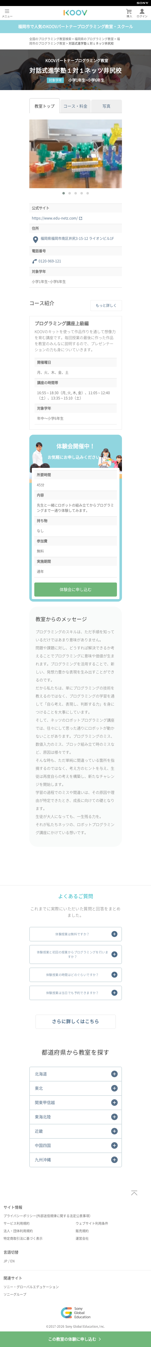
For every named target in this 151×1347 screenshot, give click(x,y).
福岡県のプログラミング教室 (94, 38)
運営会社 (82, 1238)
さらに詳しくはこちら (75, 1021)
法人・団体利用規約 (18, 1231)
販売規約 (82, 1231)
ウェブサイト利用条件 (92, 1223)
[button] (64, 193)
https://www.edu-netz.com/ (57, 218)
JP (5, 1261)
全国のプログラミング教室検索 (50, 38)
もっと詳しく (106, 305)
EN (12, 1261)
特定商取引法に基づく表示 (23, 1238)
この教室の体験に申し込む (75, 1339)
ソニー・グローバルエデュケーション (31, 1287)
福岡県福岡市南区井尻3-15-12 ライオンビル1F (77, 238)
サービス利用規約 (17, 1223)
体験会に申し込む (76, 590)
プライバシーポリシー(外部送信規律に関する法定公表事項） (48, 1215)
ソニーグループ (15, 1294)
